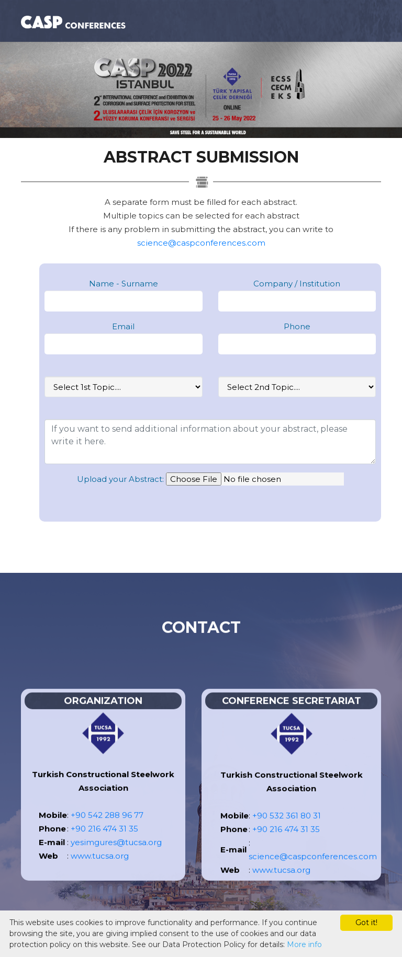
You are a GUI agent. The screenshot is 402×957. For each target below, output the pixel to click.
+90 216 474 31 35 (104, 842)
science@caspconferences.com (201, 243)
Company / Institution (296, 284)
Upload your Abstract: (120, 479)
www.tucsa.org (100, 869)
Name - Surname (123, 284)
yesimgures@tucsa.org (116, 856)
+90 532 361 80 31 (286, 829)
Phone (297, 326)
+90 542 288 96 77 (107, 829)
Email (123, 326)
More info (304, 944)
